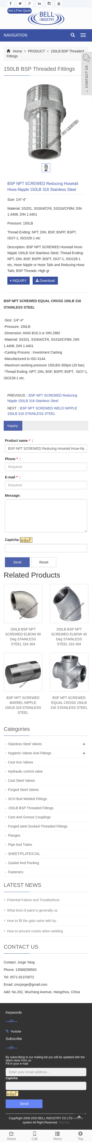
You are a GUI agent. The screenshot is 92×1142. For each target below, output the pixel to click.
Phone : (13, 459)
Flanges (14, 835)
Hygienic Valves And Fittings (29, 753)
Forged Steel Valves (23, 790)
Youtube (16, 1031)
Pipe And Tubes (20, 845)
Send (17, 562)
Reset (43, 562)
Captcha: (12, 540)
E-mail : (13, 477)
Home (17, 51)
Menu (57, 1135)
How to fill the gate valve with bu (31, 921)
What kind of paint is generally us (32, 910)
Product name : (19, 441)
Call (34, 1135)
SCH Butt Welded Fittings (27, 799)
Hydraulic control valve (25, 771)
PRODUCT (36, 51)
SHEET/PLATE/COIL (24, 854)
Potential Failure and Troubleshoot (33, 900)
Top (80, 1135)
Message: (13, 495)
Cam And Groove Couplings (29, 817)
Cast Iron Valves (20, 762)
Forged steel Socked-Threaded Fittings (37, 826)
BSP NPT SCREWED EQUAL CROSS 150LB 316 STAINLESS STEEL (69, 703)
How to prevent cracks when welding (35, 931)
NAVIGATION (15, 35)
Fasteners (15, 872)
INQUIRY (18, 281)
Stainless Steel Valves (25, 744)
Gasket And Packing (23, 863)
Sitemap (64, 1122)
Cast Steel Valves (21, 781)
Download (45, 281)
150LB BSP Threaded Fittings (30, 808)
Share (11, 1135)
